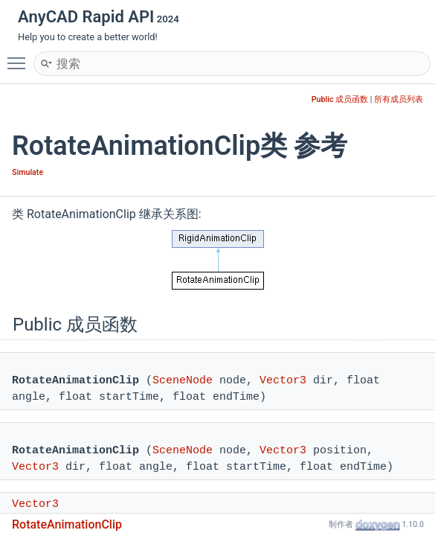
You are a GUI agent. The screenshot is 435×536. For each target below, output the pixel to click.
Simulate (27, 172)
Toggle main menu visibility (20, 56)
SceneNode (182, 380)
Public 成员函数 (340, 99)
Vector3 (283, 380)
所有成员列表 (398, 99)
